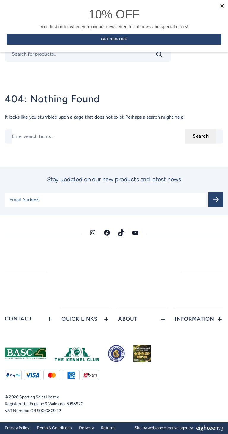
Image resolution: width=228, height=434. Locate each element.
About (127, 319)
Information (194, 319)
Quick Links (79, 319)
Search (201, 136)
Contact (18, 318)
